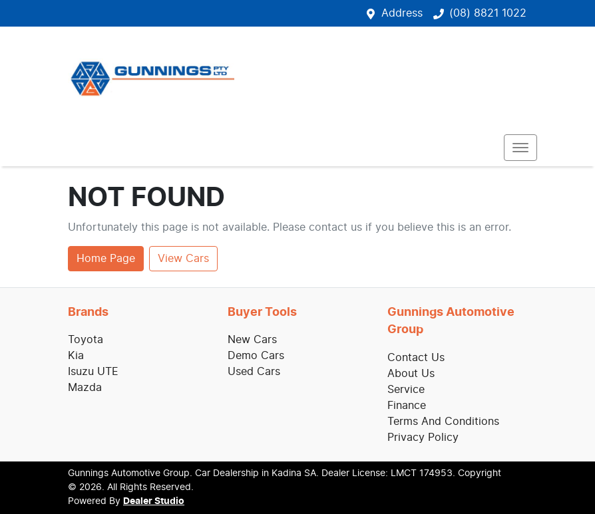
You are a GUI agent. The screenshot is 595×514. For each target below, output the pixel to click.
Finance (406, 405)
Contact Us (416, 357)
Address (402, 13)
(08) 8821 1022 (487, 13)
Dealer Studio (153, 501)
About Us (411, 373)
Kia (76, 355)
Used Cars (254, 371)
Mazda (85, 387)
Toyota (85, 339)
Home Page (106, 258)
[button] (520, 147)
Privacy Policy (423, 437)
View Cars (183, 258)
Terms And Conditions (443, 421)
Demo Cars (256, 355)
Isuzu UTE (93, 371)
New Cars (252, 339)
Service (406, 389)
